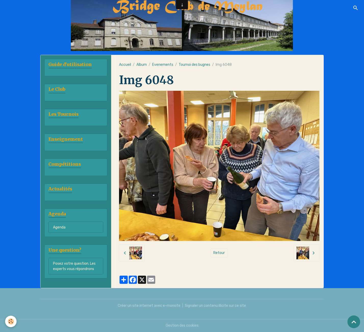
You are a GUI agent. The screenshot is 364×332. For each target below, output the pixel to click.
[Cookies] (11, 321)
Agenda (59, 227)
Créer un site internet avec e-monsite (149, 305)
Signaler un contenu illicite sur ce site (215, 305)
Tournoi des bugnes (194, 64)
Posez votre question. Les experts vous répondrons (74, 266)
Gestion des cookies (182, 325)
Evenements (162, 64)
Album (141, 64)
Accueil (125, 64)
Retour (219, 253)
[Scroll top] (353, 321)
